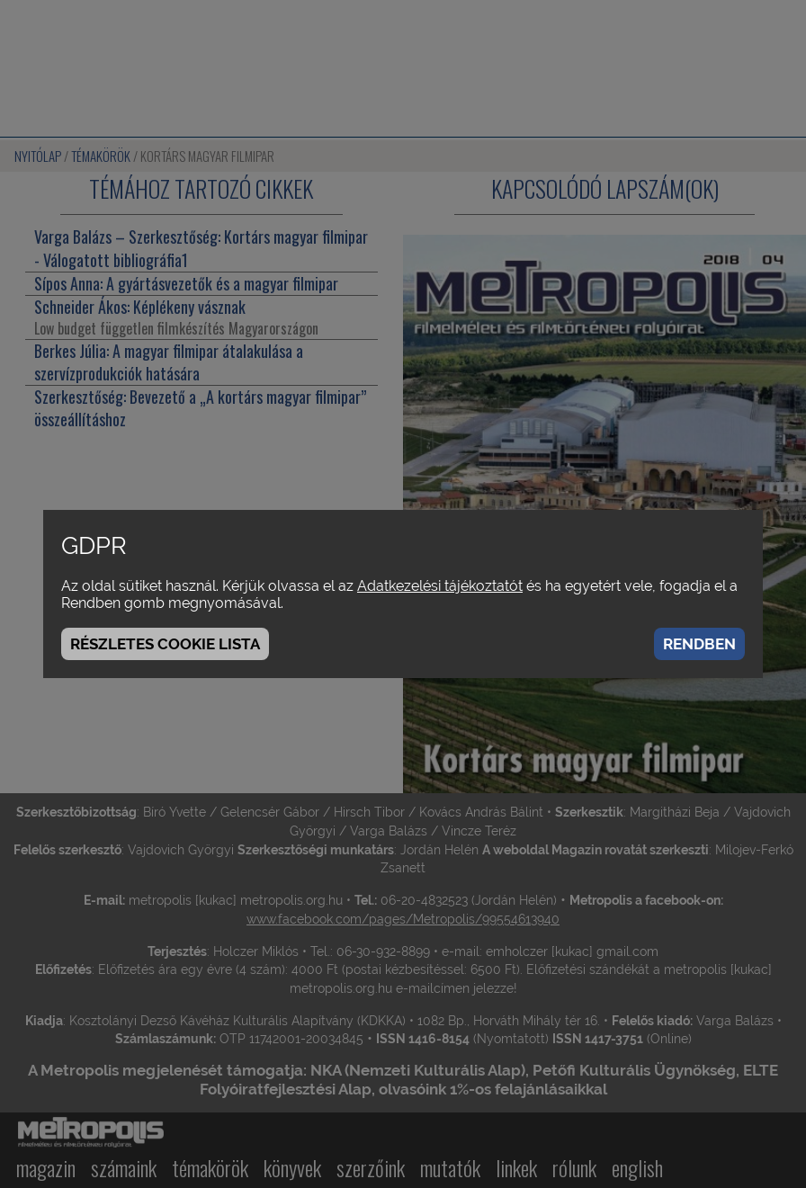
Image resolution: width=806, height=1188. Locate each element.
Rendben (699, 644)
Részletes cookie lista (165, 644)
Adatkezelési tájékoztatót (440, 585)
